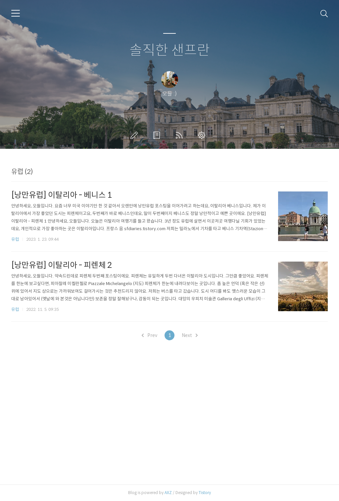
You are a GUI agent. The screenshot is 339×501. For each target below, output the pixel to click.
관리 (203, 135)
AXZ (168, 492)
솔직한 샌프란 (169, 50)
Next (190, 335)
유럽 (15, 239)
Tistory (205, 492)
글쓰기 (135, 135)
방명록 (158, 135)
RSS (180, 135)
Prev (149, 335)
